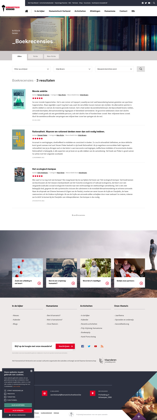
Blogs (15, 324)
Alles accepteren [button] (18, 405)
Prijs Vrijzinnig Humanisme (91, 328)
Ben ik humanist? (53, 315)
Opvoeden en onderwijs (124, 319)
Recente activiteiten (88, 324)
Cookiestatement (46, 413)
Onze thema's (52, 324)
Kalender (16, 319)
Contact (123, 11)
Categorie (58, 95)
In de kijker (40, 11)
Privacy (36, 413)
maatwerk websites (34, 417)
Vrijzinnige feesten (61, 3)
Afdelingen (95, 11)
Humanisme (109, 11)
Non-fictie (51, 56)
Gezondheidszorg (121, 324)
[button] (18, 415)
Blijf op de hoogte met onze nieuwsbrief (44, 346)
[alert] (18, 393)
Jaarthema (119, 315)
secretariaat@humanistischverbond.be (65, 395)
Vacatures (87, 3)
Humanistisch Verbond (59, 11)
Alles (19, 56)
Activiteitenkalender (47, 3)
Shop (81, 3)
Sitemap (56, 413)
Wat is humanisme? (54, 319)
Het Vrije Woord (33, 3)
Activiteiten (80, 11)
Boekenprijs (85, 332)
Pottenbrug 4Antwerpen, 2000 (105, 396)
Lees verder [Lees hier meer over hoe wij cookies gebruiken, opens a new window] (16, 386)
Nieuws (15, 315)
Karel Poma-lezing (88, 336)
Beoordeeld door (77, 95)
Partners (75, 3)
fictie (35, 56)
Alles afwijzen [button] (18, 410)
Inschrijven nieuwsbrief (99, 3)
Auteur (40, 95)
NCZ (70, 3)
